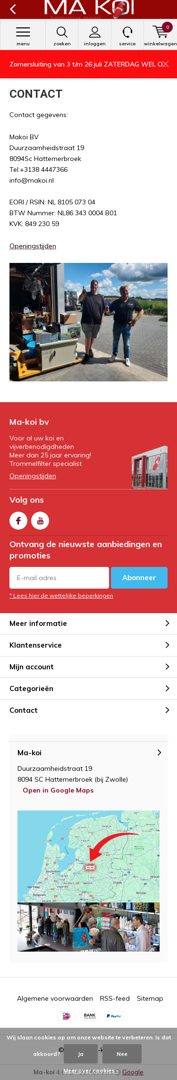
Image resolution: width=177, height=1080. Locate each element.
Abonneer (139, 577)
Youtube (40, 518)
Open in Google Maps (58, 790)
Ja (81, 1053)
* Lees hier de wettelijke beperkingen (61, 595)
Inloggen (94, 36)
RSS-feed (115, 998)
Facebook (18, 518)
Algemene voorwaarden (55, 998)
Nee (122, 1053)
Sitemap (150, 998)
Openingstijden (32, 476)
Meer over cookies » (91, 1070)
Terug (12, 9)
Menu (22, 36)
